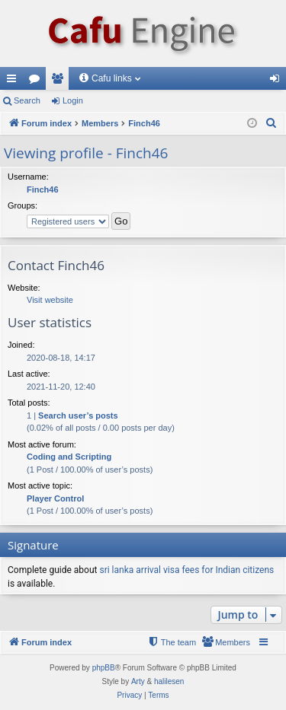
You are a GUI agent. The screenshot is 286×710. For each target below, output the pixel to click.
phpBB (103, 668)
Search (27, 100)
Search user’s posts (78, 415)
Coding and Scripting (69, 456)
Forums (37, 81)
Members (60, 81)
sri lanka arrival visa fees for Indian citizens (186, 570)
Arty (138, 681)
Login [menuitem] (278, 81)
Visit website (50, 299)
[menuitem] (271, 123)
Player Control (55, 498)
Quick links (14, 81)
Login (73, 100)
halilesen (169, 681)
